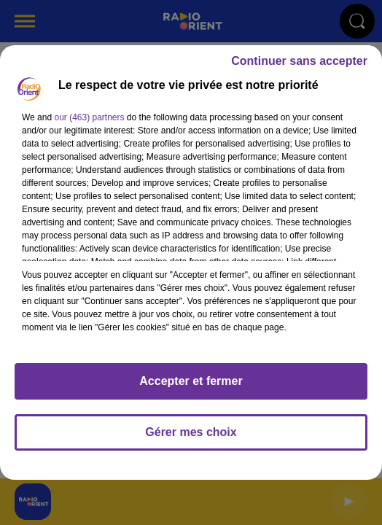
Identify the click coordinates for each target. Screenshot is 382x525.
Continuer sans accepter (299, 61)
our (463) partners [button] (89, 117)
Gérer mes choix (190, 432)
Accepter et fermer (190, 381)
